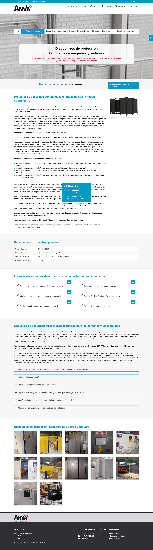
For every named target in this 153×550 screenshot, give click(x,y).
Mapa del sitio (115, 538)
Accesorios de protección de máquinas (100, 286)
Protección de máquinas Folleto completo (102, 296)
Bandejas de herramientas (79, 31)
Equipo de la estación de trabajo (57, 31)
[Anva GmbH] (29, 8)
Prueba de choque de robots (96, 306)
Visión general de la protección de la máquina (39, 296)
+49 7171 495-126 (22, 2)
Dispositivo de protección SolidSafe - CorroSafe (40, 286)
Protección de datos (117, 536)
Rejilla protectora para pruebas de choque (38, 306)
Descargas (106, 6)
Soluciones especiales (125, 31)
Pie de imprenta (116, 534)
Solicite (134, 6)
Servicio (94, 6)
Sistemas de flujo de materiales (103, 31)
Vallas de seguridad (33, 31)
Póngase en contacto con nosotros (121, 85)
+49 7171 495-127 (87, 536)
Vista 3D (83, 6)
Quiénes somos (71, 6)
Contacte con (121, 6)
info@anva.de (40, 2)
